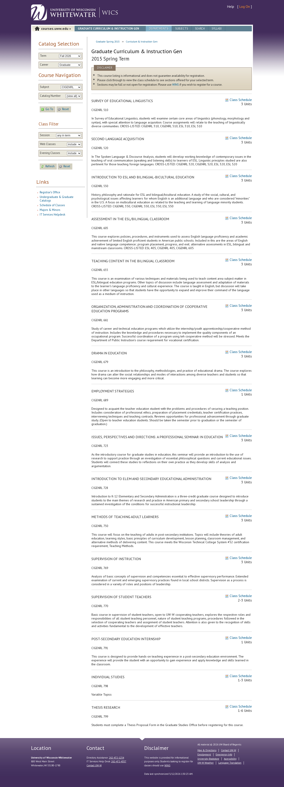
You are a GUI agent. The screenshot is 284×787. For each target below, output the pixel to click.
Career (44, 65)
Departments (158, 28)
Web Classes (48, 144)
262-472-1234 (116, 757)
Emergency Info (224, 754)
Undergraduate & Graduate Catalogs (56, 198)
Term (43, 56)
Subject (44, 87)
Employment (204, 754)
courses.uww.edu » (56, 28)
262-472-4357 (118, 761)
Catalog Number (50, 96)
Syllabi (217, 28)
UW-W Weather (205, 762)
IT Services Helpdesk (52, 214)
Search (200, 28)
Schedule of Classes (52, 205)
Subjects (181, 28)
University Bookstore (208, 758)
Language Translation (229, 762)
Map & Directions (206, 750)
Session (45, 135)
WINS (175, 85)
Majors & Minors (50, 210)
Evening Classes (50, 153)
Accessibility (230, 758)
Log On (244, 6)
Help (230, 6)
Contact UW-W (94, 765)
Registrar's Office (50, 192)
